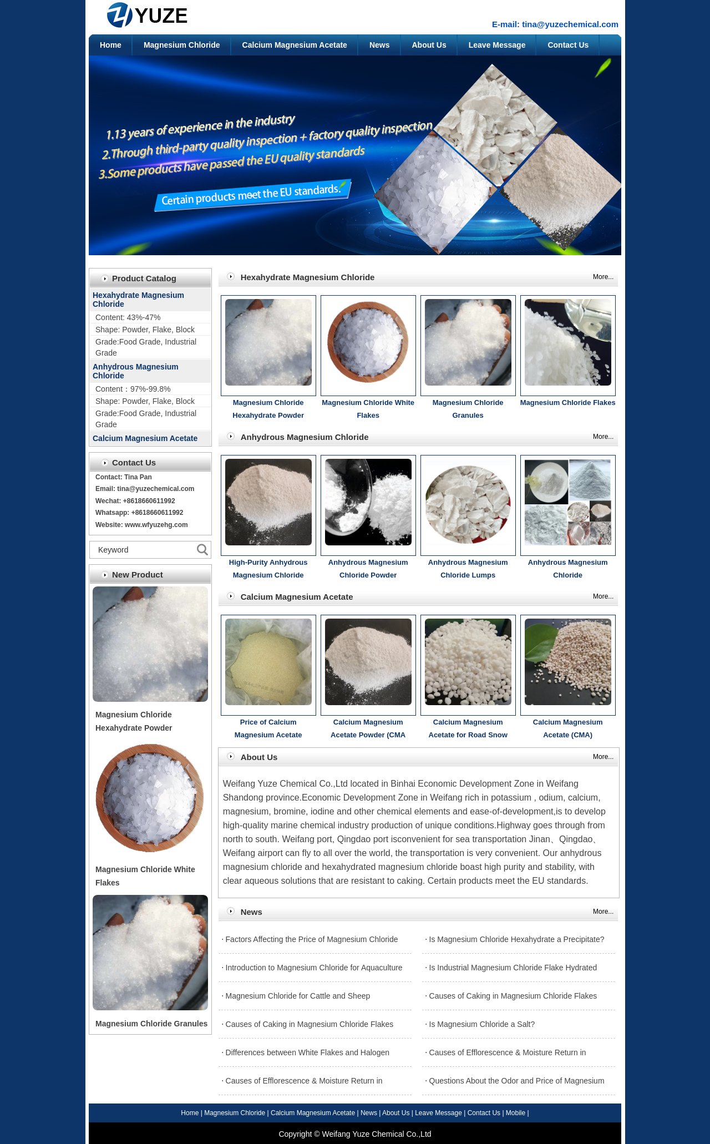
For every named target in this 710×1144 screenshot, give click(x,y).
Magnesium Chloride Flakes (568, 402)
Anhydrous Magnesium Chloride (136, 371)
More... (603, 277)
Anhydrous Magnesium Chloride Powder (368, 569)
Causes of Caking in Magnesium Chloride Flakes (513, 995)
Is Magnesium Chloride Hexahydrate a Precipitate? (517, 939)
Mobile (515, 1113)
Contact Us (568, 45)
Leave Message (497, 45)
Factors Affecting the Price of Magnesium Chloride (312, 939)
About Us (429, 45)
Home (110, 45)
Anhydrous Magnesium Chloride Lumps (468, 569)
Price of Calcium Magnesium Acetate (268, 729)
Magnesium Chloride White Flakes (368, 409)
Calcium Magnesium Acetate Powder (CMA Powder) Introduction (368, 730)
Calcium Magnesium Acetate (294, 45)
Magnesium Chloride (182, 45)
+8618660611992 (157, 513)
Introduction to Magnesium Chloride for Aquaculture (314, 967)
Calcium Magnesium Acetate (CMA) (568, 729)
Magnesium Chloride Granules (151, 1023)
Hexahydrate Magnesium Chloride (138, 299)
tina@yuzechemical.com (570, 24)
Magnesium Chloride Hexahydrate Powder (268, 409)
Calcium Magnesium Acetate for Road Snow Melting (468, 730)
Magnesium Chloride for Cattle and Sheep (298, 995)
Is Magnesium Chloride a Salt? (482, 1024)
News (379, 45)
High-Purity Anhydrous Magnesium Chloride (268, 569)
